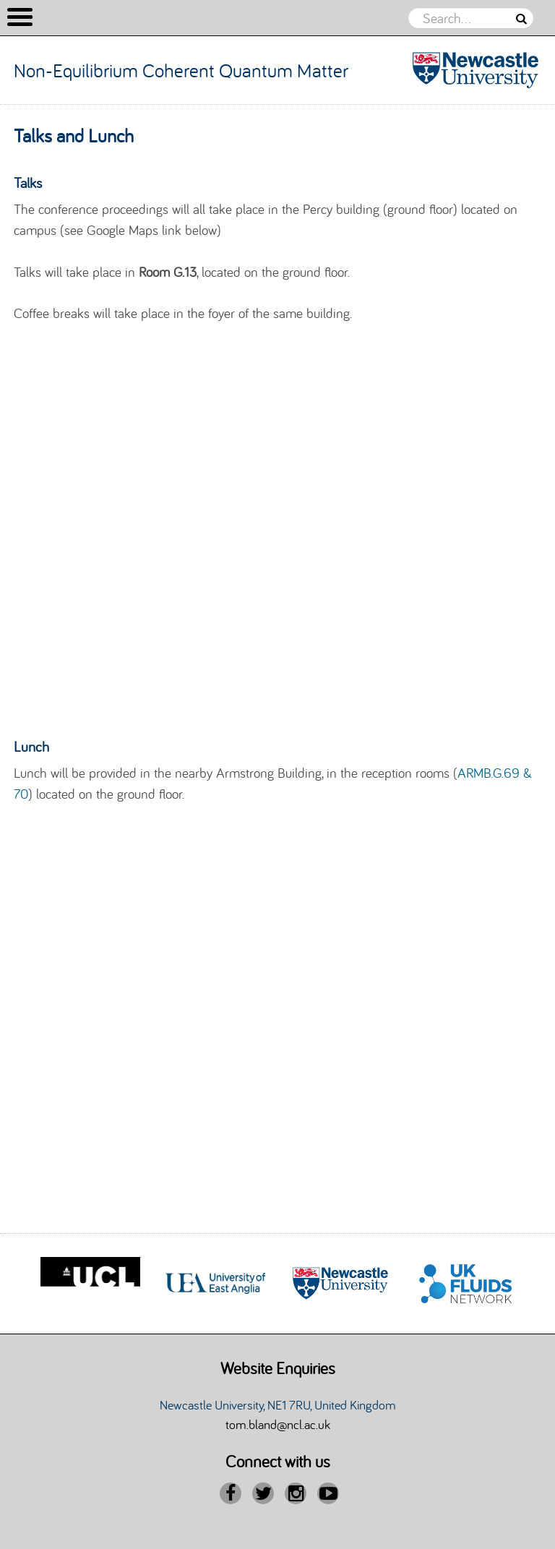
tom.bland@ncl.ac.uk (277, 1424)
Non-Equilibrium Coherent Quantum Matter (181, 70)
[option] (89, 1284)
